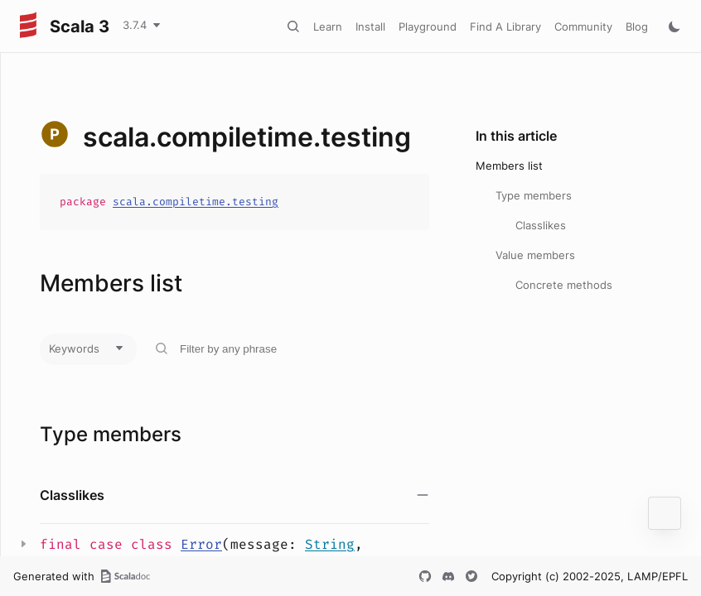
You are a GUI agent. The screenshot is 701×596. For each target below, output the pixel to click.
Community (583, 26)
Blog (637, 26)
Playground (428, 26)
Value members (535, 255)
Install (370, 26)
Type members (534, 195)
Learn (327, 26)
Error (201, 544)
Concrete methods (563, 284)
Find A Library (505, 26)
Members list (509, 165)
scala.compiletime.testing (195, 202)
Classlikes (540, 225)
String (330, 544)
